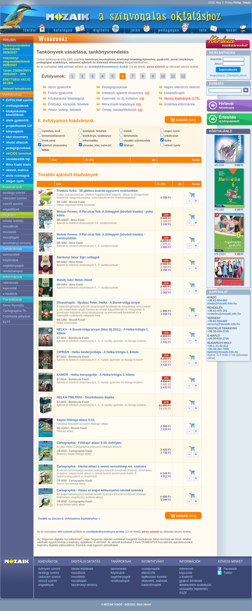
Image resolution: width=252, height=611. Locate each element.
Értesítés (229, 120)
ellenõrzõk (148, 573)
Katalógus (68, 27)
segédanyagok (13, 265)
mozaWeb (78, 577)
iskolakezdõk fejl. (18, 159)
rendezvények (13, 271)
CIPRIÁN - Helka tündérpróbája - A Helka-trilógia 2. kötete (98, 352)
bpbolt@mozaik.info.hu (222, 351)
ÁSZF (183, 593)
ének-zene (46, 140)
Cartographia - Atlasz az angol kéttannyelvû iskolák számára (100, 490)
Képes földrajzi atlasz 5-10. (76, 420)
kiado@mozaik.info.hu (222, 303)
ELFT (6, 322)
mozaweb (9, 232)
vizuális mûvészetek (135, 140)
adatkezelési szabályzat (195, 585)
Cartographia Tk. (15, 311)
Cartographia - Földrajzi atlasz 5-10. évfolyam (89, 443)
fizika (165, 140)
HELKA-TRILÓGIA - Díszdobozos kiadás (85, 397)
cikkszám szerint (15, 198)
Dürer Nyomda (13, 305)
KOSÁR (179, 120)
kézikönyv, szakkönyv (95, 135)
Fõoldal (24, 27)
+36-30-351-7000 (218, 348)
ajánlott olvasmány (52, 145)
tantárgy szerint (14, 193)
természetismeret (51, 135)
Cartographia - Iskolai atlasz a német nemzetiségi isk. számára (101, 466)
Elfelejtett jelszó (236, 75)
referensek (10, 283)
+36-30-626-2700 (218, 331)
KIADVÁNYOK (48, 561)
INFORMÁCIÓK (190, 561)
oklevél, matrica (17, 170)
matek (126, 130)
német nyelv (170, 145)
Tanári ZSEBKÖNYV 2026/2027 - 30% (17, 72)
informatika (88, 140)
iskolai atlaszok (17, 142)
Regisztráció (217, 75)
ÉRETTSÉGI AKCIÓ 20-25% (16, 81)
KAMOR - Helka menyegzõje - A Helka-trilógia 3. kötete (96, 375)
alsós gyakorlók (17, 120)
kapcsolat (10, 288)
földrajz (126, 145)
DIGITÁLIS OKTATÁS (85, 561)
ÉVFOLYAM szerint (19, 100)
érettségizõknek (17, 106)
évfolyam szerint (49, 569)
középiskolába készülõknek (16, 113)
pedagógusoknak (18, 148)
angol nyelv (170, 130)
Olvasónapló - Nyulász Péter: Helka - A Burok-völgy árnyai (98, 302)
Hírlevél (229, 106)
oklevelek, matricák (154, 581)
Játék (139, 27)
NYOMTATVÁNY (152, 561)
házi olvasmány (17, 137)
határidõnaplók (151, 585)
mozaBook (10, 226)
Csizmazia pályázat (16, 316)
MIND (43, 150)
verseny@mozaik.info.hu (223, 323)
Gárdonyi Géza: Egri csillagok (78, 257)
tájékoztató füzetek (154, 577)
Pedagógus (173, 27)
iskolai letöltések (82, 569)
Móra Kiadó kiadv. (18, 164)
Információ (206, 27)
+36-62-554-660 (217, 300)
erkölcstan (169, 135)
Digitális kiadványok (106, 27)
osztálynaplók (150, 569)
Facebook (230, 569)
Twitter (228, 573)
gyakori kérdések (190, 581)
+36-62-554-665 (217, 320)
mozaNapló (11, 237)
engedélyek (11, 209)
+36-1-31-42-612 (217, 345)
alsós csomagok (17, 175)
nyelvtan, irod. (49, 130)
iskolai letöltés (13, 221)
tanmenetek (11, 254)
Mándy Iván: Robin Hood (74, 280)
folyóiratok (10, 260)
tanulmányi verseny (17, 243)
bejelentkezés (228, 69)
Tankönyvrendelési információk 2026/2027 (16, 49)
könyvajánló (14, 131)
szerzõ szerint (13, 204)
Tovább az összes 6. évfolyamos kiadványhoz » (69, 518)
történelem (129, 135)
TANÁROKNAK (121, 561)
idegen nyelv (15, 181)
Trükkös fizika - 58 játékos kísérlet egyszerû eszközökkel (97, 191)
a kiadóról (10, 294)
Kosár (236, 27)
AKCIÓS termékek (19, 153)
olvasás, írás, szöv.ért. (95, 145)
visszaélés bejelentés (193, 589)
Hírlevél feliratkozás (17, 88)
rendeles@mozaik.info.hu (224, 313)
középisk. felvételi (92, 130)
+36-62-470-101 (217, 310)
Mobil (147, 604)
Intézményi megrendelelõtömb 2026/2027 (16, 61)
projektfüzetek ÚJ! (19, 126)
